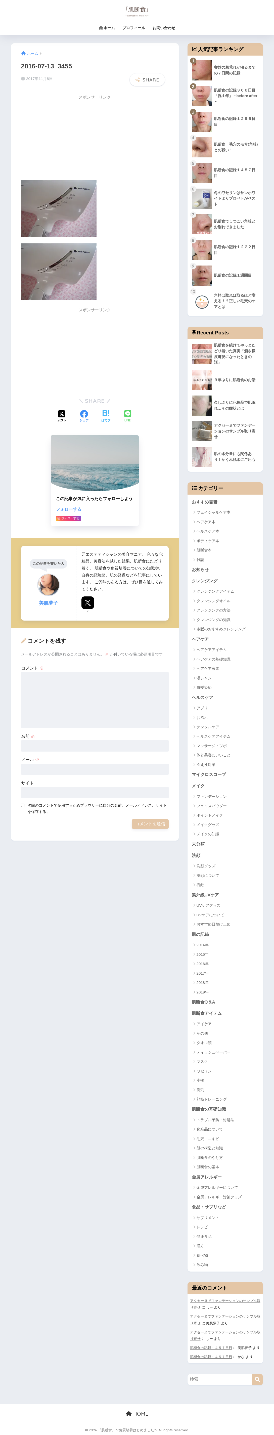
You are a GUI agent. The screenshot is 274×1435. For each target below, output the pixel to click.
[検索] (257, 1379)
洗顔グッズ (206, 866)
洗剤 (200, 1090)
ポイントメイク (210, 815)
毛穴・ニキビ (208, 1139)
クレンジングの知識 (214, 620)
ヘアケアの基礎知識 (214, 659)
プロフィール (133, 28)
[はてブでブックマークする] (105, 416)
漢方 (200, 1246)
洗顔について (208, 875)
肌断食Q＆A (203, 1002)
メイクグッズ (208, 824)
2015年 (203, 954)
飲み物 (202, 1265)
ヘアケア (200, 639)
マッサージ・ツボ (212, 746)
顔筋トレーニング (212, 1099)
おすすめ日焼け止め (214, 924)
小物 (200, 1080)
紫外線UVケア (205, 895)
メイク (198, 786)
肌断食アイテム (207, 1013)
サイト (27, 783)
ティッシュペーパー (214, 1052)
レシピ (202, 1227)
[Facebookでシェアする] (83, 416)
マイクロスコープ (209, 774)
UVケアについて (210, 915)
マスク (202, 1061)
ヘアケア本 (206, 522)
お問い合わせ (164, 28)
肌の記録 (200, 934)
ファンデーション (212, 796)
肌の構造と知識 (210, 1148)
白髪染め (204, 687)
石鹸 (200, 885)
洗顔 (196, 855)
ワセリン (204, 1071)
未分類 (198, 844)
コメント (32, 668)
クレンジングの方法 (214, 610)
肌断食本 (204, 550)
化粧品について (210, 1129)
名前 (28, 736)
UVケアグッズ (209, 905)
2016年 (203, 964)
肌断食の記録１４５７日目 (211, 1348)
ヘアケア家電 (208, 668)
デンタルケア (208, 727)
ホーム (107, 28)
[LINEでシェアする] (127, 416)
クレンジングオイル (214, 601)
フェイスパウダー (212, 806)
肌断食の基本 (208, 1167)
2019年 (203, 992)
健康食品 (204, 1236)
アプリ (202, 708)
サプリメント (208, 1217)
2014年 (203, 945)
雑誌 (200, 559)
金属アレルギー (207, 1177)
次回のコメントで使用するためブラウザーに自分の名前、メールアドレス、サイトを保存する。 (97, 808)
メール (30, 759)
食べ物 (202, 1255)
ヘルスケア (202, 697)
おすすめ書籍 (204, 502)
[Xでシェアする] (62, 416)
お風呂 (202, 717)
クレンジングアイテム (215, 591)
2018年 (203, 982)
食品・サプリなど (209, 1207)
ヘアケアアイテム (212, 649)
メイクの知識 (208, 834)
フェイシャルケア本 (214, 512)
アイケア (204, 1024)
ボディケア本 (208, 541)
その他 (202, 1033)
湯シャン (204, 678)
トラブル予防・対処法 (215, 1120)
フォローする (68, 509)
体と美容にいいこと (214, 755)
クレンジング (204, 581)
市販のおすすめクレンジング (221, 629)
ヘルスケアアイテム (214, 736)
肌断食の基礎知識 (209, 1109)
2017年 (203, 973)
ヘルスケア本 (208, 531)
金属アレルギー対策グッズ (219, 1197)
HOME (137, 1414)
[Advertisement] (63, 138)
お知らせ (200, 569)
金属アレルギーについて (217, 1187)
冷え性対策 (206, 764)
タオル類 (204, 1042)
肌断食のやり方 (210, 1157)
